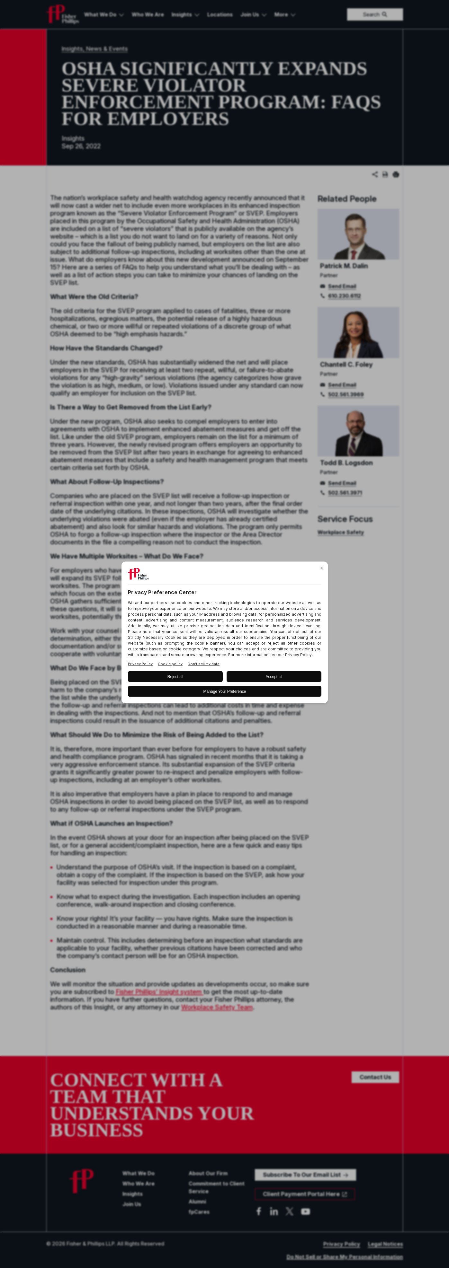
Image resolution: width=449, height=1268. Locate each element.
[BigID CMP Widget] (224, 634)
